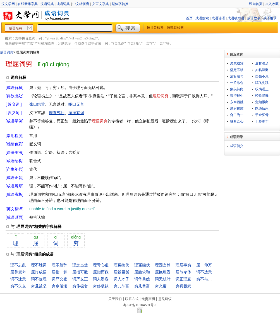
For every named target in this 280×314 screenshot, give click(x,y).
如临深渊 (262, 70)
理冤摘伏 (121, 265)
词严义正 (80, 279)
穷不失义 (18, 286)
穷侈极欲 (101, 286)
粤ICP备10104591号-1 (140, 305)
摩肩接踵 (236, 108)
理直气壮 (56, 112)
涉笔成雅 (236, 63)
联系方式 (131, 299)
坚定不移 (236, 70)
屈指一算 (59, 272)
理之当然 (80, 265)
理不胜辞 (59, 265)
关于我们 (115, 299)
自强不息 (262, 76)
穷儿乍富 (121, 286)
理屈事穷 (183, 265)
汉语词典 (47, 4)
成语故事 (253, 18)
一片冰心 (236, 83)
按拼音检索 (155, 28)
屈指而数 (101, 272)
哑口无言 (76, 104)
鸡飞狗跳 (262, 83)
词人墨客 (101, 279)
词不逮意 (18, 279)
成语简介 (236, 146)
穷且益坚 (39, 286)
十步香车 (262, 121)
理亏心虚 (101, 265)
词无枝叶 (163, 279)
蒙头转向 (236, 89)
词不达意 (204, 272)
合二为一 (236, 115)
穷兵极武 (183, 286)
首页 (189, 18)
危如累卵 (262, 102)
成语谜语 (218, 18)
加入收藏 (272, 4)
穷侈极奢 (80, 286)
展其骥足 (262, 63)
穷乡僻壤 (59, 286)
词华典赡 (142, 279)
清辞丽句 (236, 76)
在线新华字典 (28, 4)
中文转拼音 (81, 4)
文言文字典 (100, 4)
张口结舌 (37, 104)
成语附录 (270, 18)
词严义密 (59, 279)
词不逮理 (39, 279)
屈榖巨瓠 (121, 272)
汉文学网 (8, 4)
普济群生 (236, 96)
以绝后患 (262, 108)
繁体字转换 (120, 4)
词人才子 (121, 279)
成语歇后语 (236, 18)
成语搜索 (202, 18)
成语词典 (63, 4)
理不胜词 (39, 265)
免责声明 (148, 299)
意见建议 (165, 299)
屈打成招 (39, 272)
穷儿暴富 (142, 286)
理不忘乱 (18, 265)
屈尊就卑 (18, 272)
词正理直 (183, 279)
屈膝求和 (142, 272)
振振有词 (76, 112)
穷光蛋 (161, 286)
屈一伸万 (204, 265)
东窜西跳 (236, 102)
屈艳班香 (163, 272)
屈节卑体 (183, 272)
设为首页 (255, 4)
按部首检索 (175, 28)
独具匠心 (236, 121)
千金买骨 (262, 115)
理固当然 (163, 265)
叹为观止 (262, 89)
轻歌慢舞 (262, 96)
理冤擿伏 (142, 265)
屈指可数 (80, 272)
